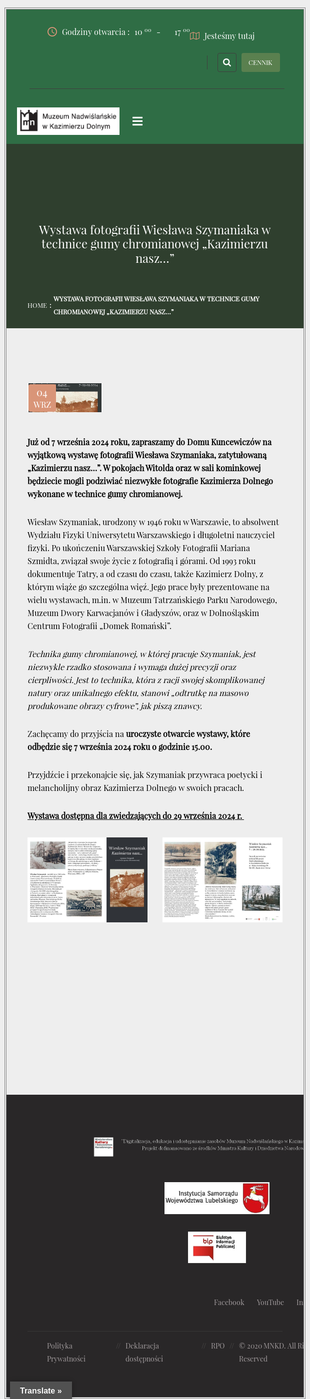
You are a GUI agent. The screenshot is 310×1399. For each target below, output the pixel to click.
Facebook (229, 1302)
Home (37, 304)
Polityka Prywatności (66, 1352)
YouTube (270, 1302)
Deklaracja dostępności (144, 1352)
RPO (217, 1345)
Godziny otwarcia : (100, 31)
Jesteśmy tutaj (222, 35)
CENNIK (260, 61)
